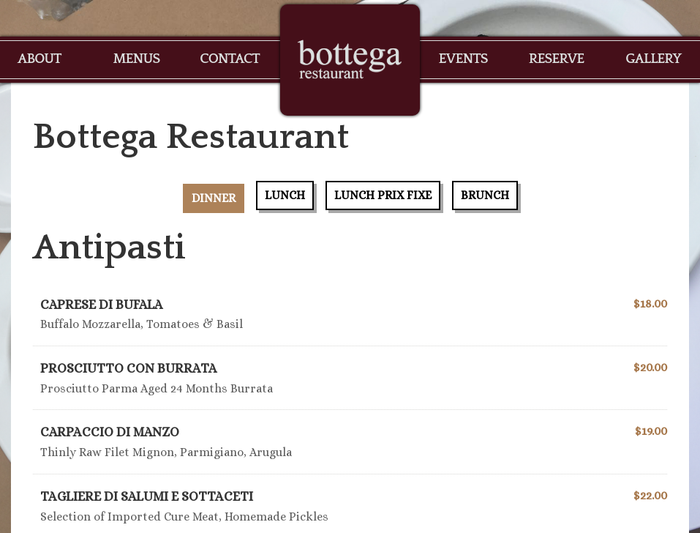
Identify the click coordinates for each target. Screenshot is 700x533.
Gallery (653, 59)
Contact (230, 59)
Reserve (556, 59)
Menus (136, 59)
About (39, 59)
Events (462, 59)
